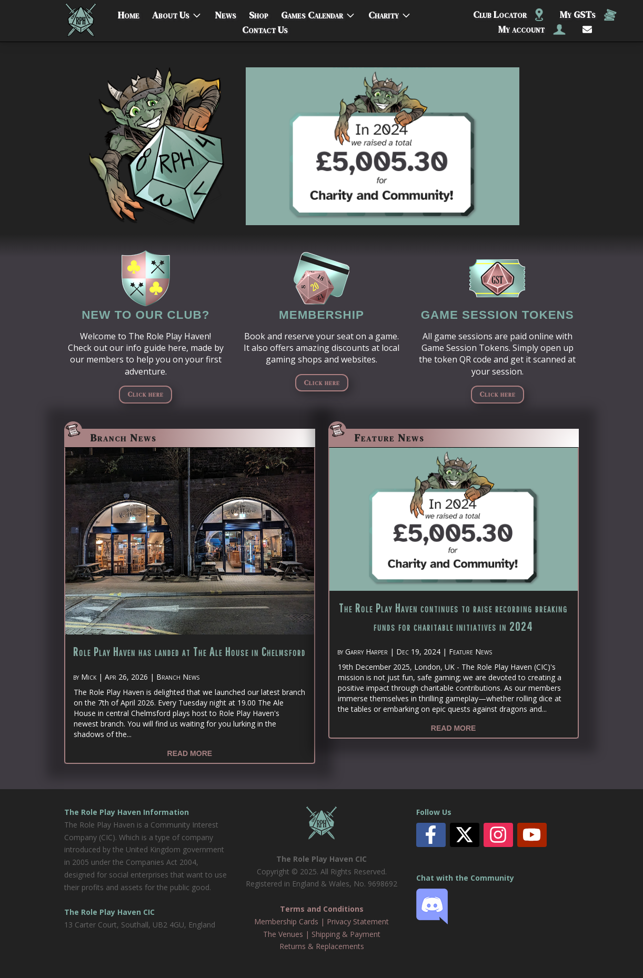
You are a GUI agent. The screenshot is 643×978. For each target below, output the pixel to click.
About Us (170, 12)
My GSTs (588, 14)
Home (128, 12)
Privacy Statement (358, 921)
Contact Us (265, 27)
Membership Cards (286, 921)
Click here (145, 394)
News (225, 12)
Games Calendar (312, 12)
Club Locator (508, 14)
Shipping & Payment (346, 934)
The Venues (283, 934)
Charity (383, 12)
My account (532, 29)
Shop (258, 12)
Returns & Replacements (321, 946)
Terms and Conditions (322, 909)
